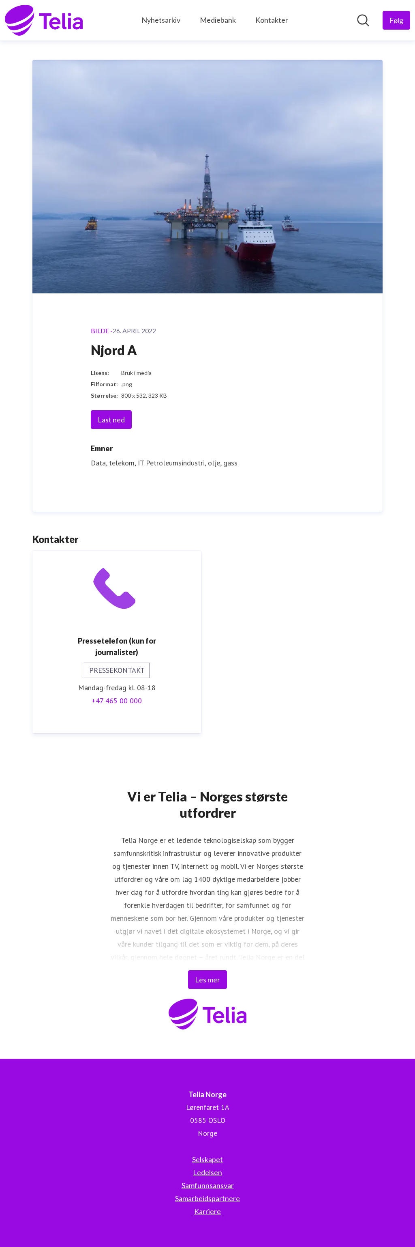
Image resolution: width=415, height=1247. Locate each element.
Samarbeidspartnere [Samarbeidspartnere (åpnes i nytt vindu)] (207, 1198)
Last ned (111, 419)
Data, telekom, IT (117, 462)
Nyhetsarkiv (160, 19)
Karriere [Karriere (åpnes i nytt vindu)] (207, 1211)
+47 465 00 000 (117, 700)
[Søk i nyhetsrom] (363, 20)
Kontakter (271, 19)
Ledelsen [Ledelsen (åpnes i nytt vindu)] (207, 1172)
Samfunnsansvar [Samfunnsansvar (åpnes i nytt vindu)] (208, 1185)
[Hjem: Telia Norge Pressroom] (44, 20)
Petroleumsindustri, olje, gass (191, 462)
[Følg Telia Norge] (396, 20)
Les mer (207, 979)
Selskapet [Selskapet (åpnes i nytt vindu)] (207, 1159)
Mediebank (218, 19)
